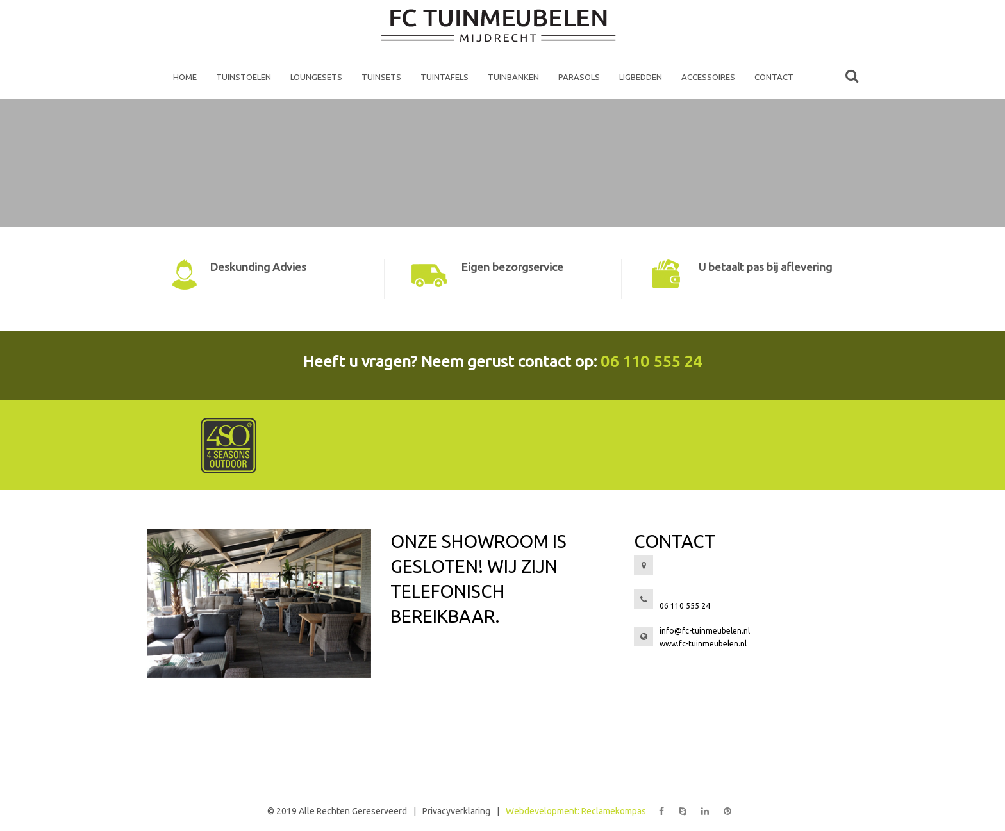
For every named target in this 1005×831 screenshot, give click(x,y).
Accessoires (708, 76)
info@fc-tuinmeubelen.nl (705, 631)
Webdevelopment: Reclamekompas (576, 811)
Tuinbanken (513, 76)
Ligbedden (640, 76)
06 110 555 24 (651, 361)
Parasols (579, 76)
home (185, 76)
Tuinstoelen (243, 76)
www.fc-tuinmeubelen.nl (703, 643)
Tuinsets (381, 76)
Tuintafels (444, 76)
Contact (773, 76)
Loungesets (316, 76)
